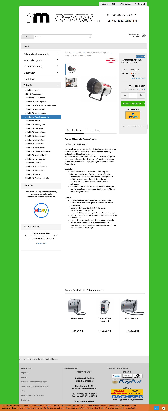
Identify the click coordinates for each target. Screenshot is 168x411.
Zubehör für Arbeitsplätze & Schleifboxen (40, 105)
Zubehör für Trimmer (33, 163)
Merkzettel (140, 4)
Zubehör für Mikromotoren (35, 140)
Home (27, 46)
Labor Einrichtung (32, 66)
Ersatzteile (29, 79)
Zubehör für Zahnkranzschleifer (37, 178)
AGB (23, 391)
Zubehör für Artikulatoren (34, 109)
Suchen (104, 4)
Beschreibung (74, 130)
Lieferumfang (93, 130)
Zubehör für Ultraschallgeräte (36, 167)
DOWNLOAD (41, 243)
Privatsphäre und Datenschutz (32, 395)
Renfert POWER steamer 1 (104, 319)
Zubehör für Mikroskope (34, 144)
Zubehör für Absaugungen (35, 98)
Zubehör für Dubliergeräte (35, 125)
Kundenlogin (125, 4)
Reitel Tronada (77, 318)
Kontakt (24, 377)
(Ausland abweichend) (138, 78)
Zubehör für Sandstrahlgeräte (36, 155)
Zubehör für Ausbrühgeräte (35, 113)
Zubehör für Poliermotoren (35, 148)
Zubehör (27, 85)
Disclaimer (25, 400)
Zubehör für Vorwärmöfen (35, 170)
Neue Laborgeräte (33, 60)
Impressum (25, 373)
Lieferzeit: (124, 73)
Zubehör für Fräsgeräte (34, 128)
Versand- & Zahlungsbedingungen (34, 382)
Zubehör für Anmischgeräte (35, 102)
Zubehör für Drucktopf (33, 121)
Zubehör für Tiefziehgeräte (35, 159)
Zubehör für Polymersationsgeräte (38, 151)
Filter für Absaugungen (33, 94)
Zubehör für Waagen (33, 174)
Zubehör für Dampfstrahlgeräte (37, 117)
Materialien (29, 72)
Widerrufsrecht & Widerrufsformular (34, 386)
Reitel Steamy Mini (132, 318)
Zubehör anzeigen (32, 90)
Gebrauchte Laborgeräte (36, 54)
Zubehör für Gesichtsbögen (35, 132)
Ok (156, 408)
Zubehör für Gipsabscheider (35, 136)
